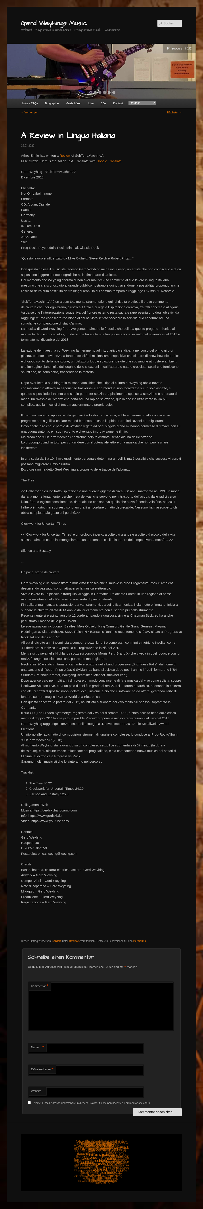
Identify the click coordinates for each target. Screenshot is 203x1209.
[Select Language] (142, 103)
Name (37, 1047)
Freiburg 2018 (179, 48)
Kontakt (118, 103)
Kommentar (40, 986)
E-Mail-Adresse (42, 1069)
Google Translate (109, 161)
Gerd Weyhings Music (54, 23)
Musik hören (73, 103)
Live (91, 103)
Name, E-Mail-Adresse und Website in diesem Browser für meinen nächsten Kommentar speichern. (92, 1103)
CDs (103, 103)
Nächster (174, 112)
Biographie (52, 103)
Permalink (139, 941)
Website (36, 1091)
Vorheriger (29, 112)
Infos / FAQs (30, 103)
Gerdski (56, 941)
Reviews (74, 941)
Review (64, 155)
